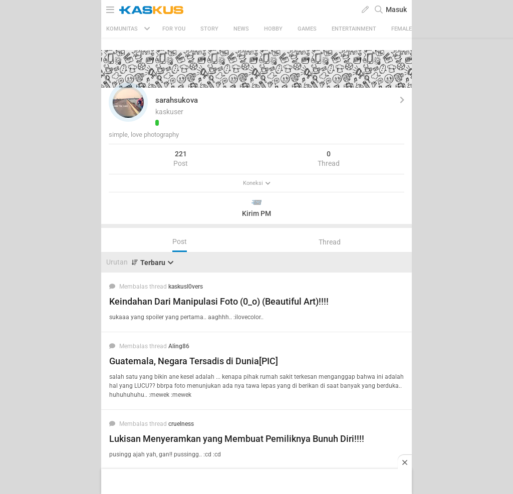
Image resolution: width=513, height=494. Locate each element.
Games (307, 29)
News (241, 29)
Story (209, 29)
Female (401, 29)
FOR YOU (173, 29)
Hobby (273, 29)
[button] (128, 102)
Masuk (396, 10)
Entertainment (354, 29)
